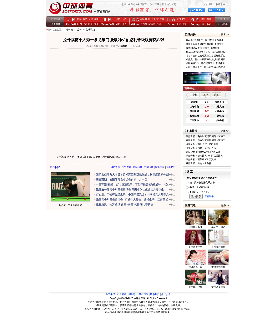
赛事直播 (55, 24)
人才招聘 (207, 4)
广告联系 (223, 24)
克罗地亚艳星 (195, 287)
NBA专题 (115, 167)
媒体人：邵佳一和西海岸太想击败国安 (205, 59)
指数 (184, 19)
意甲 (90, 19)
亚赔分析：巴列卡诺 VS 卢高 (201, 148)
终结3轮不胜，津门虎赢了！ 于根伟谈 (205, 63)
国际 (79, 19)
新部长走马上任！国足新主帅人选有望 (205, 67)
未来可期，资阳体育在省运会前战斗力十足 (121, 179)
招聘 (220, 19)
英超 (85, 19)
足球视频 (90, 29)
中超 (85, 24)
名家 (209, 24)
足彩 (203, 19)
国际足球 (137, 167)
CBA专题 (126, 167)
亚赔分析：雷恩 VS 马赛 (198, 163)
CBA (119, 24)
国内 (79, 24)
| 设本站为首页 (167, 4)
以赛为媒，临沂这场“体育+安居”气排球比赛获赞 (124, 204)
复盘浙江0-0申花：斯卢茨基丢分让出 (205, 40)
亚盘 (184, 24)
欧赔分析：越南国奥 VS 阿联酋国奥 (204, 155)
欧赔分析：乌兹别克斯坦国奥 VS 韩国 (205, 136)
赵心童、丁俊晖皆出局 (70, 205)
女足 (96, 24)
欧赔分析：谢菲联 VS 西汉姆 (201, 159)
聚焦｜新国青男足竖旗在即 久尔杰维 (204, 44)
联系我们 (154, 294)
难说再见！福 (195, 267)
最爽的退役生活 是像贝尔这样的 (202, 48)
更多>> (225, 34)
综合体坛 (159, 167)
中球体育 (55, 19)
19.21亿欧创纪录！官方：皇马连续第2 (205, 51)
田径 (150, 19)
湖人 (124, 24)
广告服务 (121, 294)
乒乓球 (143, 24)
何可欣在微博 (218, 247)
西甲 (96, 19)
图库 (159, 24)
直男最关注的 (195, 247)
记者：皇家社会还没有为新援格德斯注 (205, 55)
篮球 (178, 19)
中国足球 (148, 167)
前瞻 (209, 19)
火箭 (124, 19)
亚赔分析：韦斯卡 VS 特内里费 (202, 144)
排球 (156, 19)
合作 (225, 19)
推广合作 (166, 294)
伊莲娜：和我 (195, 227)
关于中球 (110, 294)
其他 (162, 19)
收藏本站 (220, 4)
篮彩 (203, 24)
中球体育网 (122, 46)
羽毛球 (143, 19)
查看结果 (209, 196)
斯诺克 (152, 24)
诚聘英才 (132, 294)
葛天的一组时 (218, 227)
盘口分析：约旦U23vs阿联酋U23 (203, 151)
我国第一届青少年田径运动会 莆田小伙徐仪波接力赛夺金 (130, 189)
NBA (118, 19)
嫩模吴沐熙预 (218, 267)
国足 (90, 24)
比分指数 (171, 167)
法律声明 (154, 4)
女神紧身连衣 (218, 287)
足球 (178, 24)
